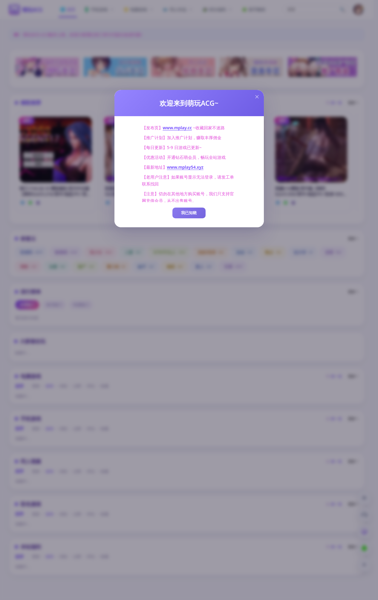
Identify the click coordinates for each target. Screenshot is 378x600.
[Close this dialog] (257, 96)
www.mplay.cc (177, 128)
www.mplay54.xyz (185, 167)
